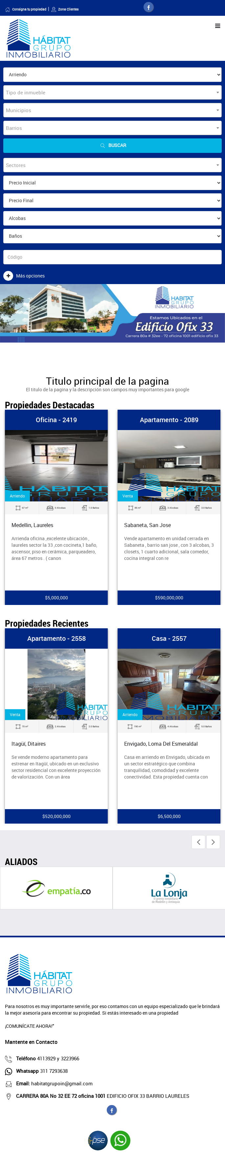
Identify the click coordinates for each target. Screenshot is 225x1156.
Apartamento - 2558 (56, 638)
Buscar (112, 145)
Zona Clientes (65, 9)
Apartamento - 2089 (169, 419)
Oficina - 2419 (56, 419)
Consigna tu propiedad (25, 9)
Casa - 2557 (169, 638)
